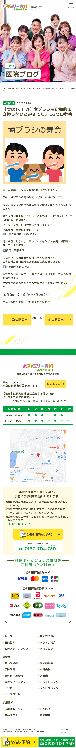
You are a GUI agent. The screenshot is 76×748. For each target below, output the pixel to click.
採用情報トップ (14, 708)
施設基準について (66, 729)
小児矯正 (10, 688)
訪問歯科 (45, 715)
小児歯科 (45, 669)
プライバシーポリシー (67, 733)
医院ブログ (46, 648)
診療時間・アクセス (16, 648)
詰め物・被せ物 (14, 675)
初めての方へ (48, 636)
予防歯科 (10, 669)
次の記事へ (20, 319)
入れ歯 (44, 675)
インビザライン (49, 688)
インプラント (12, 694)
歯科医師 (45, 708)
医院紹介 (10, 642)
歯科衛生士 (11, 715)
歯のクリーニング (15, 682)
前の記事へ (56, 319)
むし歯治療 (11, 663)
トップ (9, 636)
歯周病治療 (46, 663)
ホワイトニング (49, 682)
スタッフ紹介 (48, 642)
